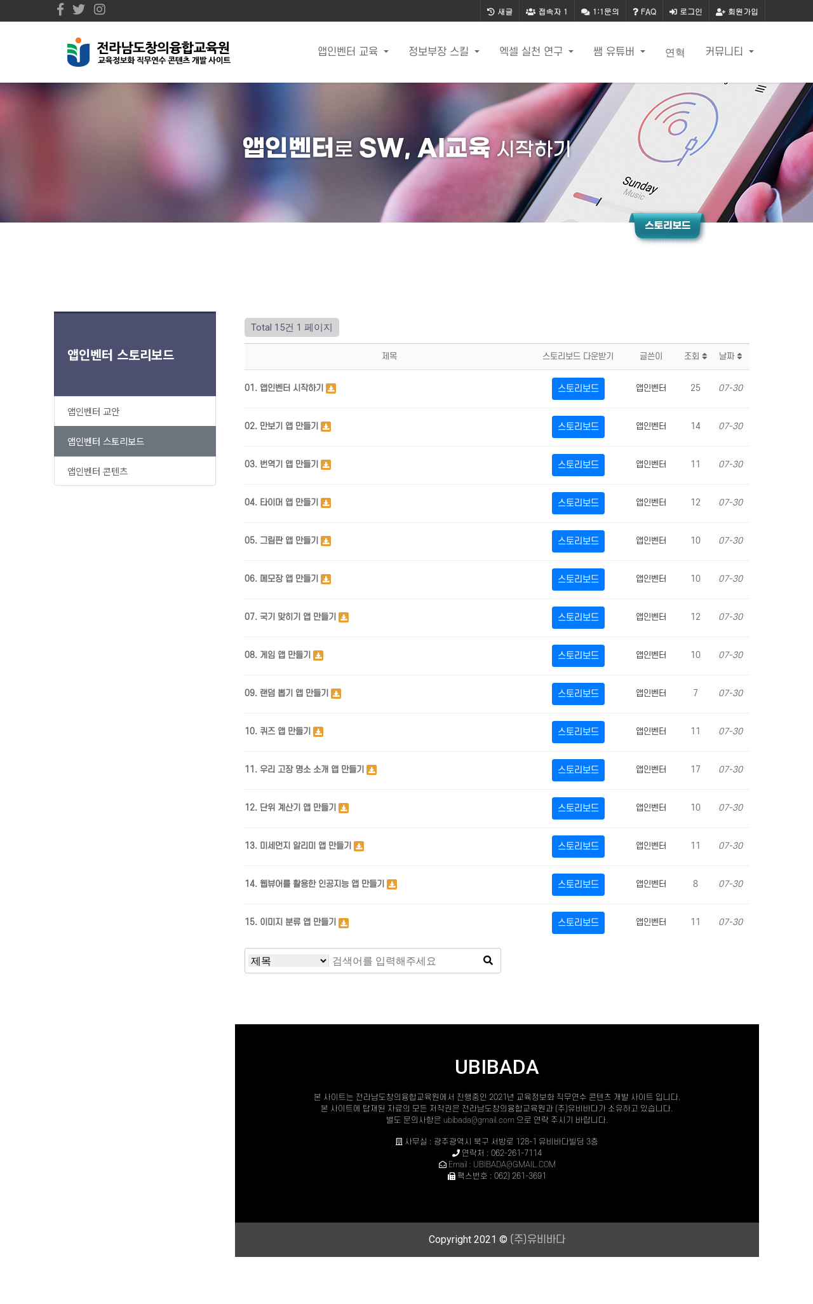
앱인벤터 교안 (93, 411)
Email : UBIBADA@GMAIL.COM (502, 1164)
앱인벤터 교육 (349, 52)
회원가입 (737, 11)
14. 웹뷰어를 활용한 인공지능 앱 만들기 (316, 884)
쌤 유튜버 (615, 52)
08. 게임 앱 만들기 (279, 655)
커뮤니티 (725, 52)
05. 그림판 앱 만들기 (283, 541)
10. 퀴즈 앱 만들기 (279, 731)
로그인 (685, 11)
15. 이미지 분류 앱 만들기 (292, 922)
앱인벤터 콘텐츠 (97, 470)
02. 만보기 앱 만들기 (283, 426)
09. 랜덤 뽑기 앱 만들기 (288, 693)
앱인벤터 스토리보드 (120, 354)
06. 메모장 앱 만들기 (283, 579)
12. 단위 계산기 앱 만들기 (292, 808)
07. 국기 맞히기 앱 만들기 (292, 617)
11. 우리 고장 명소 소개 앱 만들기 (305, 769)
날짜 (730, 356)
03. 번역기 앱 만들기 (283, 464)
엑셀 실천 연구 (532, 52)
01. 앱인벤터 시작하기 (285, 388)
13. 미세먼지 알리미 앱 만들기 (299, 846)
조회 (695, 356)
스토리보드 (578, 388)
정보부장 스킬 (440, 52)
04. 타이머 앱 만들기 (283, 502)
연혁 (675, 52)
